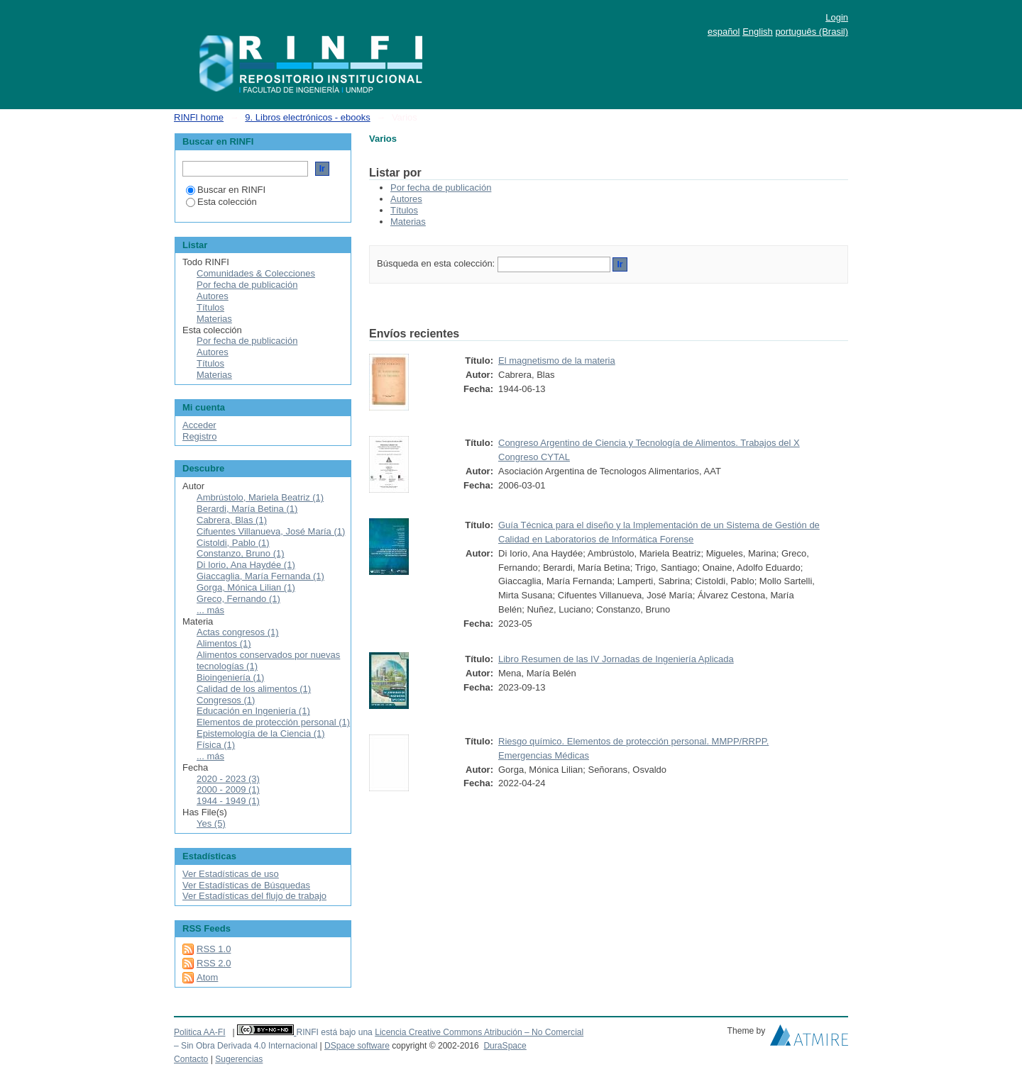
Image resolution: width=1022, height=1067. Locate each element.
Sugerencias (239, 1059)
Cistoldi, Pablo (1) (233, 542)
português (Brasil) (811, 31)
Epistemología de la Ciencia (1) (261, 733)
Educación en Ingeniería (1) (253, 710)
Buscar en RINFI (225, 189)
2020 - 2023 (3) (228, 778)
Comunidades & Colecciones (256, 273)
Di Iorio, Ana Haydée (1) (246, 564)
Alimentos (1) (224, 643)
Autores (406, 199)
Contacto (191, 1059)
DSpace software (357, 1046)
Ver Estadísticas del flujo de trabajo (254, 895)
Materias (408, 221)
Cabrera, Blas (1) (232, 520)
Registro (199, 436)
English (757, 31)
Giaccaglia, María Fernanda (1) (260, 576)
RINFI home (199, 117)
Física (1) (216, 744)
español (724, 31)
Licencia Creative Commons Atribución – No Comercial (479, 1032)
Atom (207, 977)
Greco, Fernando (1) (238, 598)
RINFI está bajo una (334, 1032)
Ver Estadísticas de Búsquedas (246, 885)
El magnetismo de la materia (556, 360)
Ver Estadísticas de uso (230, 873)
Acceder (199, 425)
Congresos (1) (226, 700)
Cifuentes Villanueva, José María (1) (271, 531)
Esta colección (221, 201)
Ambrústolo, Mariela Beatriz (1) (260, 497)
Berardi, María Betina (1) (247, 508)
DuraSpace (504, 1046)
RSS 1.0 (214, 949)
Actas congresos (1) (238, 632)
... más (210, 610)
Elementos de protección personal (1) (273, 722)
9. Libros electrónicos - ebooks (307, 117)
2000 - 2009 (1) (228, 789)
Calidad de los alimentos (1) (254, 688)
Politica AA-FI (200, 1032)
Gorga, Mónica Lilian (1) (246, 587)
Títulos (404, 210)
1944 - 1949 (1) (228, 800)
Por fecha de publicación (440, 187)
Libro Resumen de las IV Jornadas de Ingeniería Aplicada (616, 659)
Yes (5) (211, 823)
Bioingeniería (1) (230, 677)
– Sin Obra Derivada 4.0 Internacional (245, 1046)
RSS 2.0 (214, 963)
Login (836, 17)
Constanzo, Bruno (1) (241, 553)
